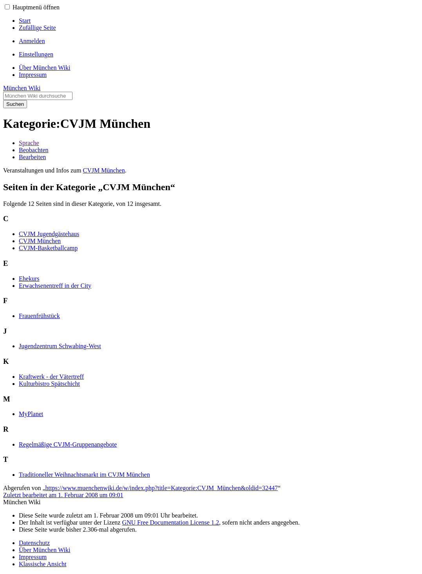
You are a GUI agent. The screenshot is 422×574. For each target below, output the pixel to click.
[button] (7, 6)
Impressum (33, 557)
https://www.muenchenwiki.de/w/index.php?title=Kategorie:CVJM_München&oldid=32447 (161, 488)
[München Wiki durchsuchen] (37, 96)
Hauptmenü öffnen (36, 7)
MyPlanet (31, 414)
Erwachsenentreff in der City (55, 285)
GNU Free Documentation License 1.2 (170, 522)
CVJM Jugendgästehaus (49, 234)
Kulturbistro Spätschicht (49, 383)
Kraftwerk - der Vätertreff (51, 376)
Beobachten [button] (34, 150)
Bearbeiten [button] (32, 157)
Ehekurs (29, 278)
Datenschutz (34, 542)
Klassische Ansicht (42, 564)
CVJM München (104, 170)
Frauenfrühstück (39, 315)
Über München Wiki (44, 550)
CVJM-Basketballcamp (48, 248)
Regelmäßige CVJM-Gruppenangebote (68, 444)
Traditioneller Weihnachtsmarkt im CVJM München (84, 474)
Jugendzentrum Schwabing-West (60, 346)
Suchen (15, 104)
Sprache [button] (29, 143)
